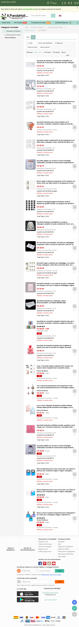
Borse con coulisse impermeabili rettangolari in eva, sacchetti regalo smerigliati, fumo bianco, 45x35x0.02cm (54, 83)
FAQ (59, 544)
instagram (49, 563)
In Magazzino (59, 43)
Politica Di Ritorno (63, 549)
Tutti (33, 37)
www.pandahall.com (29, 9)
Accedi (64, 15)
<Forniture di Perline (13, 31)
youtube (53, 563)
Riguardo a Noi (43, 541)
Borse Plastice (29, 30)
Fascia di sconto (32, 47)
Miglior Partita (38, 52)
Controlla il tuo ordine (74, 602)
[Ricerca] (49, 16)
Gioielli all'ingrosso (63, 22)
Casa (26, 27)
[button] (77, 22)
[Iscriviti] (38, 581)
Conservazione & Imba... (55, 27)
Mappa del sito (43, 549)
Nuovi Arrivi (6, 22)
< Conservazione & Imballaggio (13, 35)
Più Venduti (57, 52)
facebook (40, 563)
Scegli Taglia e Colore (43, 75)
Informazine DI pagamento (66, 551)
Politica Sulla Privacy (45, 544)
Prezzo (64, 52)
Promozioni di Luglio (41, 22)
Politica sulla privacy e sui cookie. (51, 574)
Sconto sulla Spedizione (45, 43)
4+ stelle (31, 43)
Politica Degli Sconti (44, 551)
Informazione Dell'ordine (65, 554)
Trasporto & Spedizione (65, 546)
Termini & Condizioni (45, 546)
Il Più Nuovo (48, 52)
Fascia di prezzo (45, 47)
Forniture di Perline (37, 27)
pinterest (44, 563)
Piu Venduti (20, 22)
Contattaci (61, 541)
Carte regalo (62, 556)
